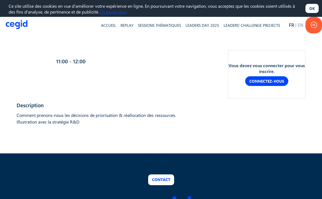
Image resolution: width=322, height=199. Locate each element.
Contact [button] (161, 179)
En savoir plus (113, 12)
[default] (108, 25)
